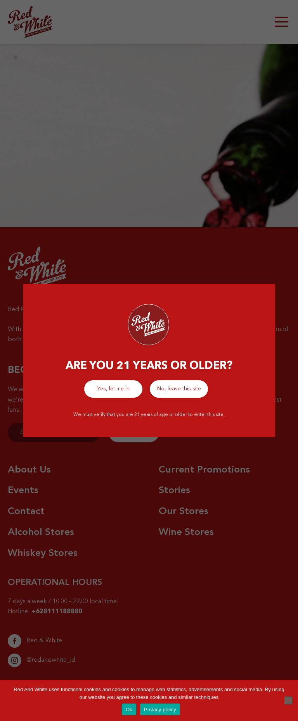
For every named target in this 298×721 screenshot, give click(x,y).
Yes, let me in (113, 389)
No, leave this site (179, 389)
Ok (129, 709)
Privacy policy (160, 709)
